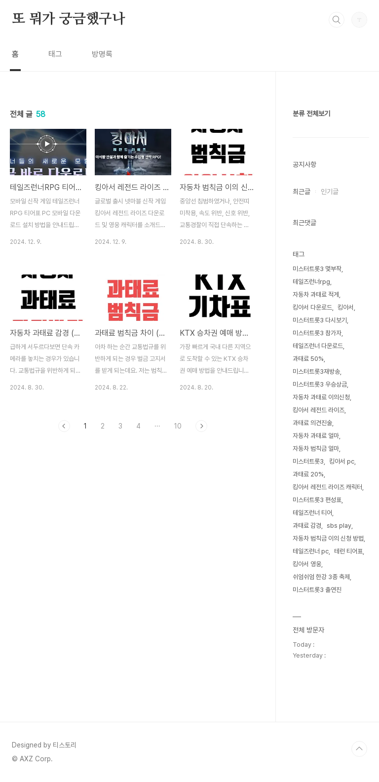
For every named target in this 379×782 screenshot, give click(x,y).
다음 (201, 426)
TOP (359, 749)
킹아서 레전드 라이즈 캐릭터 (327, 487)
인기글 (330, 192)
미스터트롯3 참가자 (317, 333)
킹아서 (346, 307)
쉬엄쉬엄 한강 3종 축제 (321, 577)
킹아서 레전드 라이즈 (318, 410)
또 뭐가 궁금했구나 (68, 19)
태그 (55, 54)
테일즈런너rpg (311, 281)
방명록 (102, 54)
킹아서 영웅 (307, 564)
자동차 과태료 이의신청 (321, 397)
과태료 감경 (307, 525)
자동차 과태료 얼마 (316, 435)
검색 (336, 19)
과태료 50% (308, 358)
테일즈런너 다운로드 (318, 346)
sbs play (339, 525)
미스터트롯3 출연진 (317, 589)
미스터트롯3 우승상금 (320, 384)
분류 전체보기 (311, 113)
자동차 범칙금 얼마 (316, 448)
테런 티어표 (348, 551)
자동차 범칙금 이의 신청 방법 (328, 538)
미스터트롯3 (308, 461)
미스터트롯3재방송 (316, 371)
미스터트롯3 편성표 (317, 500)
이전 (64, 426)
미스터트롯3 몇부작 (317, 269)
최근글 (301, 192)
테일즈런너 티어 (312, 512)
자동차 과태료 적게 (316, 294)
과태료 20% (308, 474)
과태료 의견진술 (312, 423)
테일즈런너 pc (311, 551)
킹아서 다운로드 (312, 307)
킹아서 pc (341, 461)
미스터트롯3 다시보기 (320, 320)
